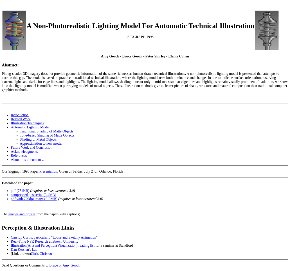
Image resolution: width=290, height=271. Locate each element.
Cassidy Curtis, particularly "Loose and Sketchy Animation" (54, 237)
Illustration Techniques (27, 123)
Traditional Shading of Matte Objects (47, 131)
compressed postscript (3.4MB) (33, 195)
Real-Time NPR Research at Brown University (44, 241)
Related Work (21, 119)
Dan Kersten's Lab (24, 249)
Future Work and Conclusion (31, 147)
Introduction (20, 115)
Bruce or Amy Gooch (64, 265)
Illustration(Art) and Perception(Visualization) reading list (52, 245)
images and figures (22, 214)
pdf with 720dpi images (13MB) (34, 199)
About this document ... (28, 160)
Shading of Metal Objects (38, 139)
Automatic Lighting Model (30, 127)
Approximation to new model (41, 143)
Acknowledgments (24, 151)
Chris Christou (41, 253)
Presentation (48, 171)
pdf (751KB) (20, 191)
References (19, 155)
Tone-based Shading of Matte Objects (47, 135)
